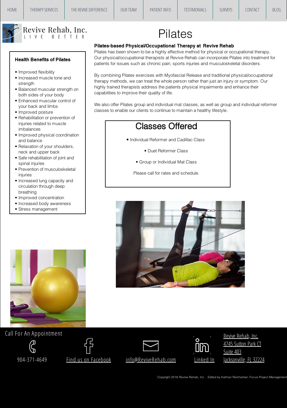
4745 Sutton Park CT (242, 344)
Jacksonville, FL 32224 (244, 359)
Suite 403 (232, 352)
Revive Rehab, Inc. (241, 336)
